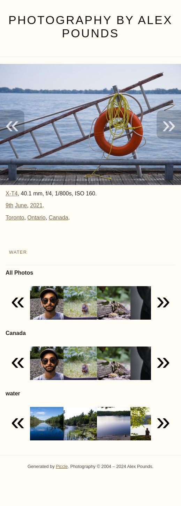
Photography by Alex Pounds (90, 27)
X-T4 (12, 193)
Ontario (36, 218)
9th (9, 205)
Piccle (62, 466)
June (21, 205)
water (18, 252)
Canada (58, 218)
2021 (36, 205)
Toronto (15, 218)
